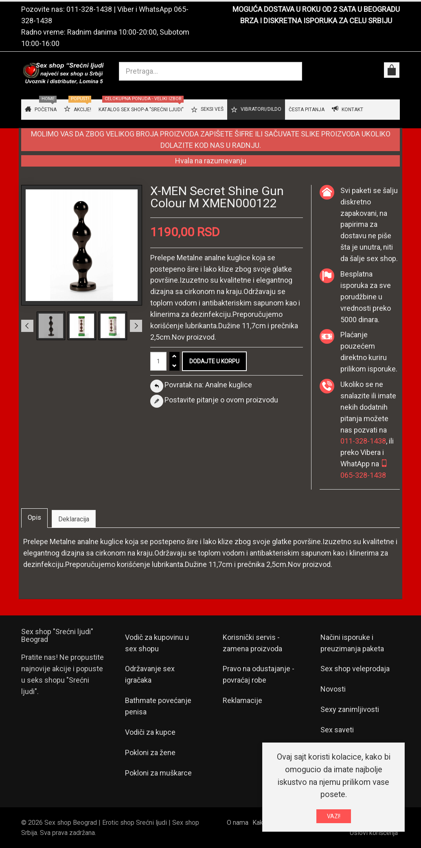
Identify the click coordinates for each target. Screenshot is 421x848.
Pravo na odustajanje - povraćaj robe (258, 674)
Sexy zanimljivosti (349, 709)
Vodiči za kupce (150, 732)
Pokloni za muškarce (158, 773)
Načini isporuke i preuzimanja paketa (352, 643)
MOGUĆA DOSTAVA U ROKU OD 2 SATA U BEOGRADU (316, 9)
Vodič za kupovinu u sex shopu (157, 643)
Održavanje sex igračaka (150, 674)
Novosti (333, 689)
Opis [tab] (34, 517)
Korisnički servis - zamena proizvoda (252, 643)
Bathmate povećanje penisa (158, 706)
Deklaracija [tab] (73, 519)
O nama (237, 822)
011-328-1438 (89, 9)
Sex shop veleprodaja (355, 668)
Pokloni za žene (150, 752)
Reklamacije (242, 700)
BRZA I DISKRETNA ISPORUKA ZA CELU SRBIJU (316, 20)
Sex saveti (337, 729)
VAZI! (333, 818)
